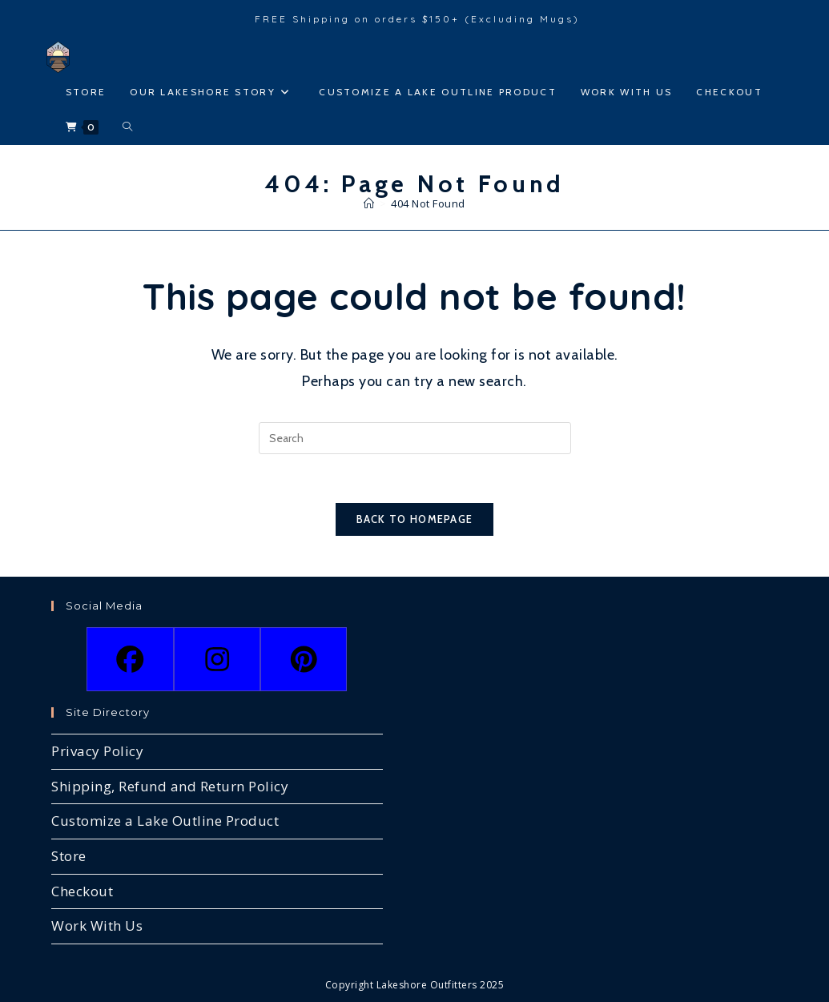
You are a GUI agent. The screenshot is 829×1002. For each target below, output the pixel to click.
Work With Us (97, 925)
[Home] (369, 203)
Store (69, 856)
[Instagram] (217, 659)
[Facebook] (130, 659)
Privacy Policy (97, 751)
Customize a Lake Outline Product (165, 820)
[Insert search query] (415, 438)
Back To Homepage (414, 519)
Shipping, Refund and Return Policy (169, 786)
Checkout (82, 891)
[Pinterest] (303, 659)
